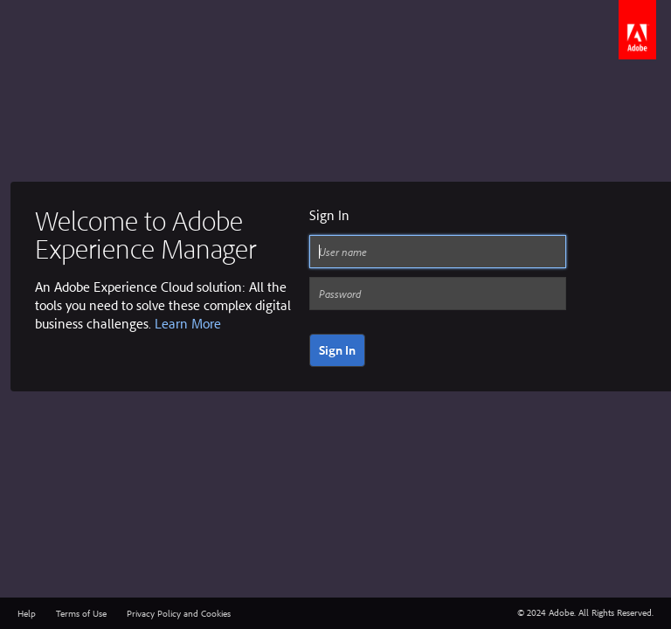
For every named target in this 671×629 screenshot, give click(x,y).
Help (26, 613)
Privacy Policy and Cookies (179, 613)
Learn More (188, 323)
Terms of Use (81, 613)
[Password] (437, 293)
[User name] (437, 251)
